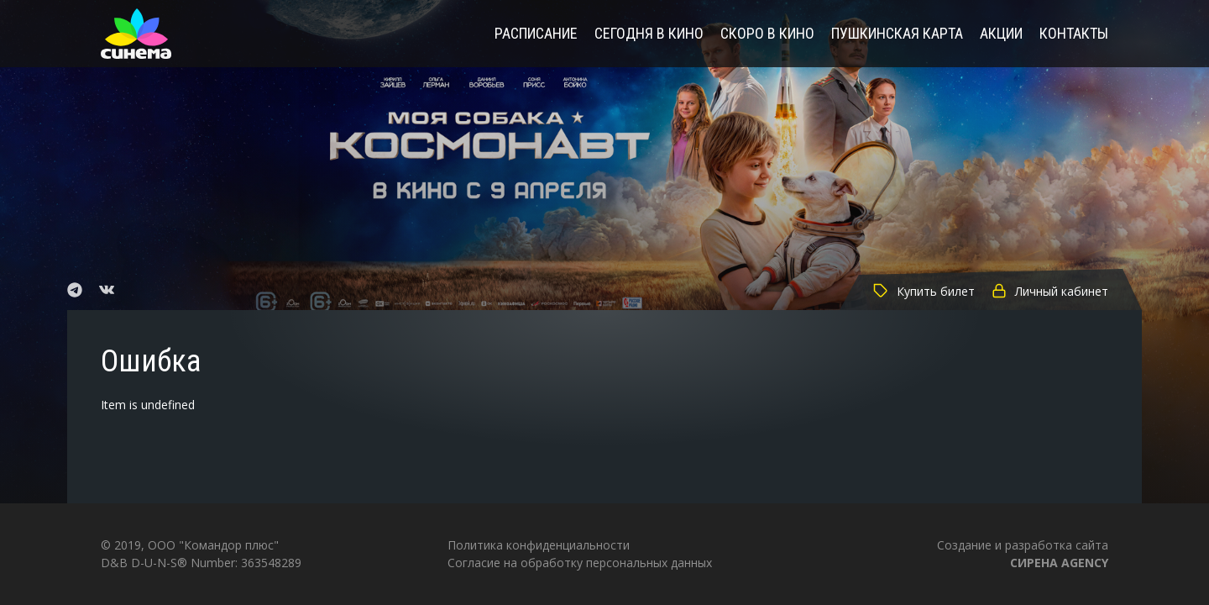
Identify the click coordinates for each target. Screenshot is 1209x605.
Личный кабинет (1050, 291)
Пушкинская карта (897, 34)
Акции (1001, 34)
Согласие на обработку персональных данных (579, 563)
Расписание (536, 34)
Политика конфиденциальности (538, 545)
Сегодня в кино (649, 34)
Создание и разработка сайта (1022, 553)
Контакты (1073, 34)
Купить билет (924, 291)
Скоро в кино (767, 34)
